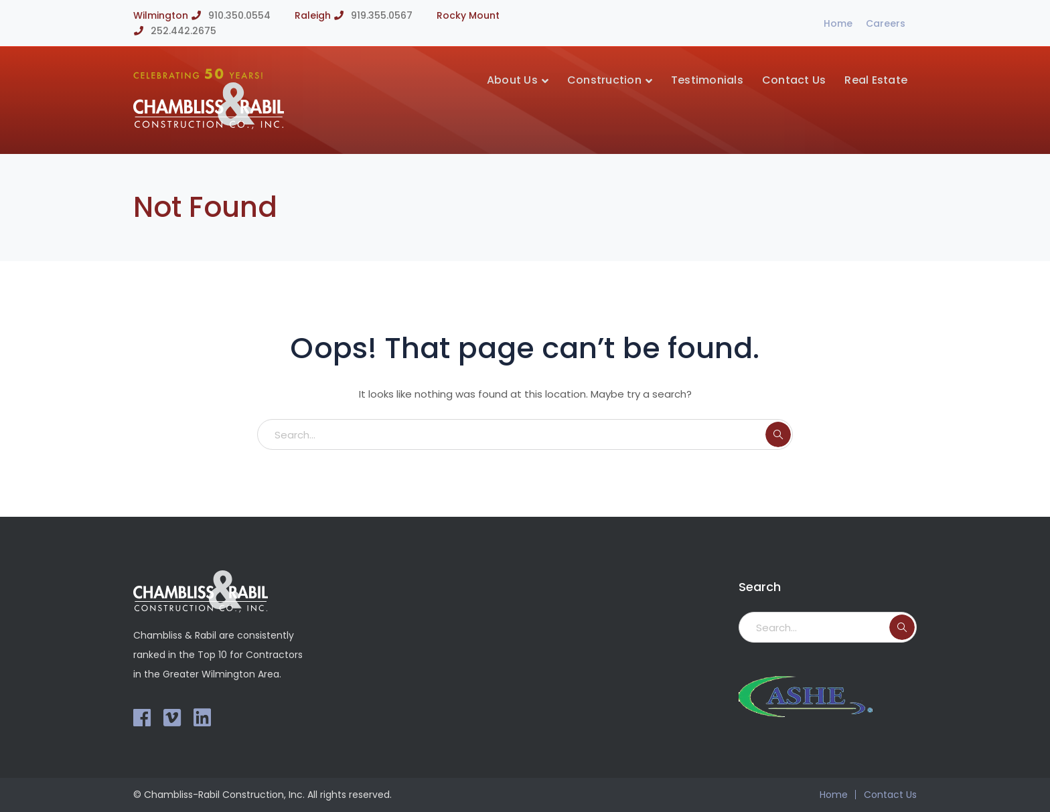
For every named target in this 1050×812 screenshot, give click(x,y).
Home (838, 23)
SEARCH (778, 434)
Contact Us (890, 794)
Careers (885, 23)
